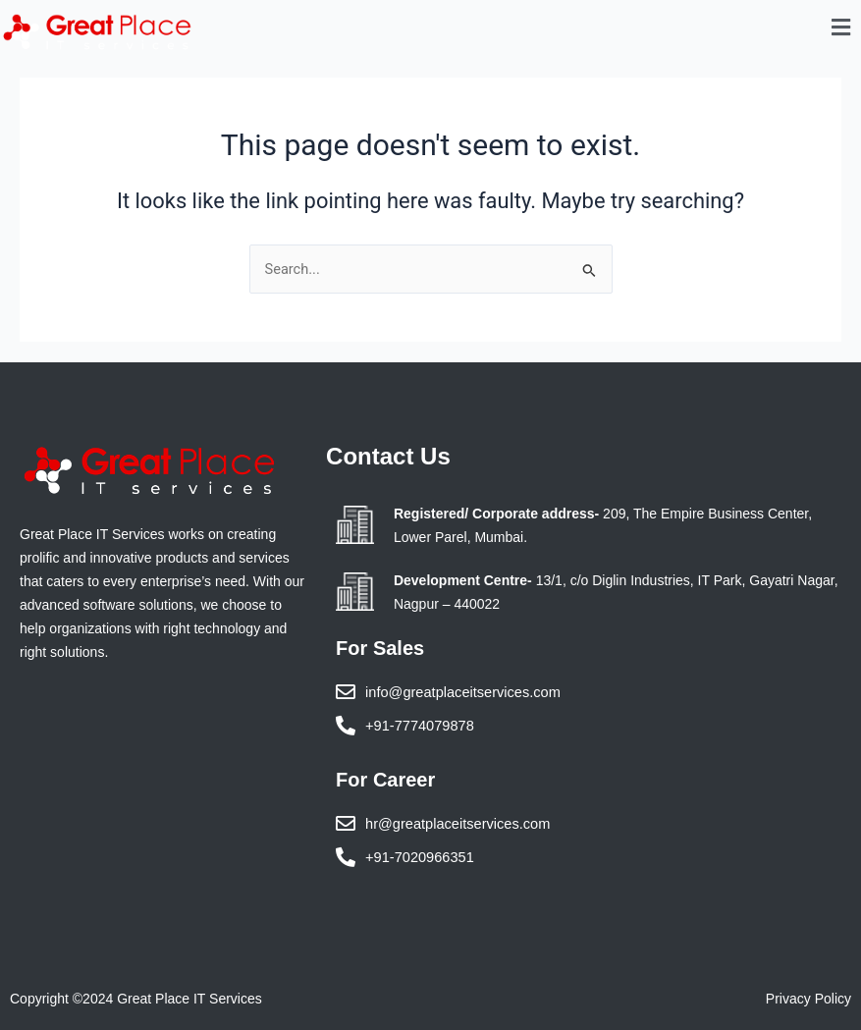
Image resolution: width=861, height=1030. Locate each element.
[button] (841, 27)
